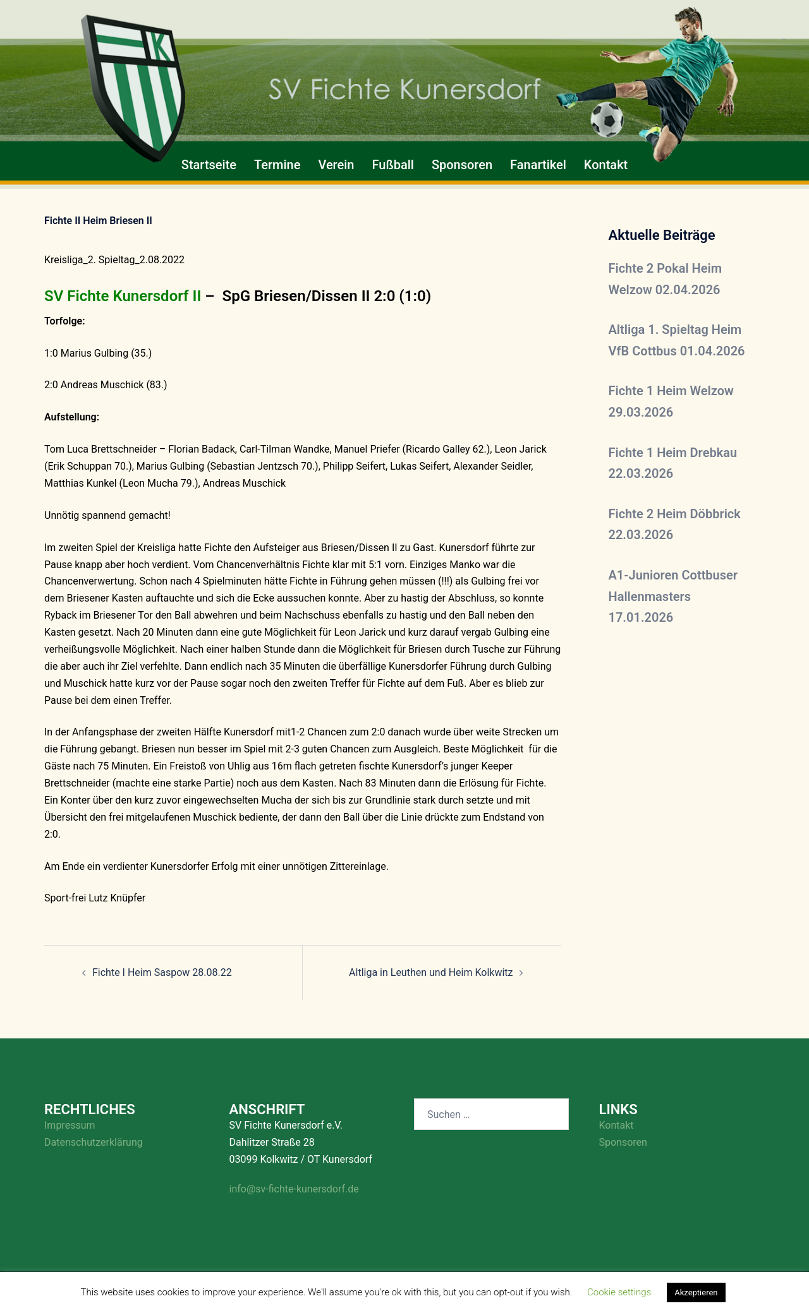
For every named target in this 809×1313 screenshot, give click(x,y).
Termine (277, 164)
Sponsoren (462, 164)
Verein (336, 164)
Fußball (392, 164)
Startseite (208, 164)
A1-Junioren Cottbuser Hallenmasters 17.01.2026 (673, 596)
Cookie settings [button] (619, 1292)
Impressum (69, 1125)
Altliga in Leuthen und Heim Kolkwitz (431, 972)
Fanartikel (538, 164)
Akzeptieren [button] (695, 1292)
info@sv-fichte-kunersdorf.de (294, 1189)
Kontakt (606, 164)
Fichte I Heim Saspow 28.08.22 (162, 972)
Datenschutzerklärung (93, 1142)
